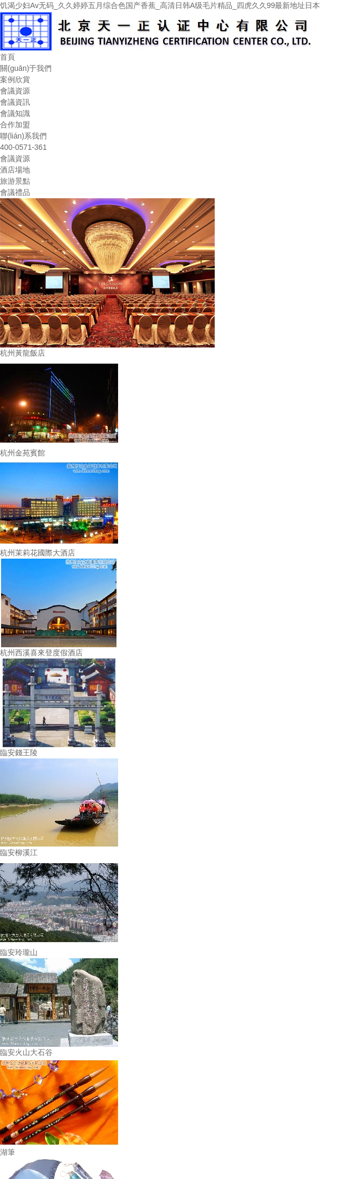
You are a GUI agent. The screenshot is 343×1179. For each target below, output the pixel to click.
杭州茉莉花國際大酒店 (37, 552)
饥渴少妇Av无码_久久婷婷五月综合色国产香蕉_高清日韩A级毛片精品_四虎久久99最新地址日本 (160, 5)
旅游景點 (15, 181)
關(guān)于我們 (26, 68)
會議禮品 (15, 192)
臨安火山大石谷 (26, 1052)
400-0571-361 (23, 147)
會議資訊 (15, 102)
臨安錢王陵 (19, 752)
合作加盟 (15, 124)
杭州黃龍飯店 (22, 353)
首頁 (7, 57)
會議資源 (15, 90)
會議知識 (15, 113)
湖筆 (7, 1152)
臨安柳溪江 (19, 852)
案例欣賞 (15, 79)
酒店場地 (15, 169)
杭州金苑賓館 (22, 453)
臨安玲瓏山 (19, 952)
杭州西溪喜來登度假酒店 (41, 652)
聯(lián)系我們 (23, 136)
